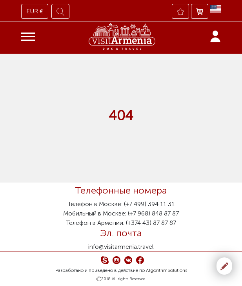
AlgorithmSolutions (166, 270)
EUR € (34, 11)
